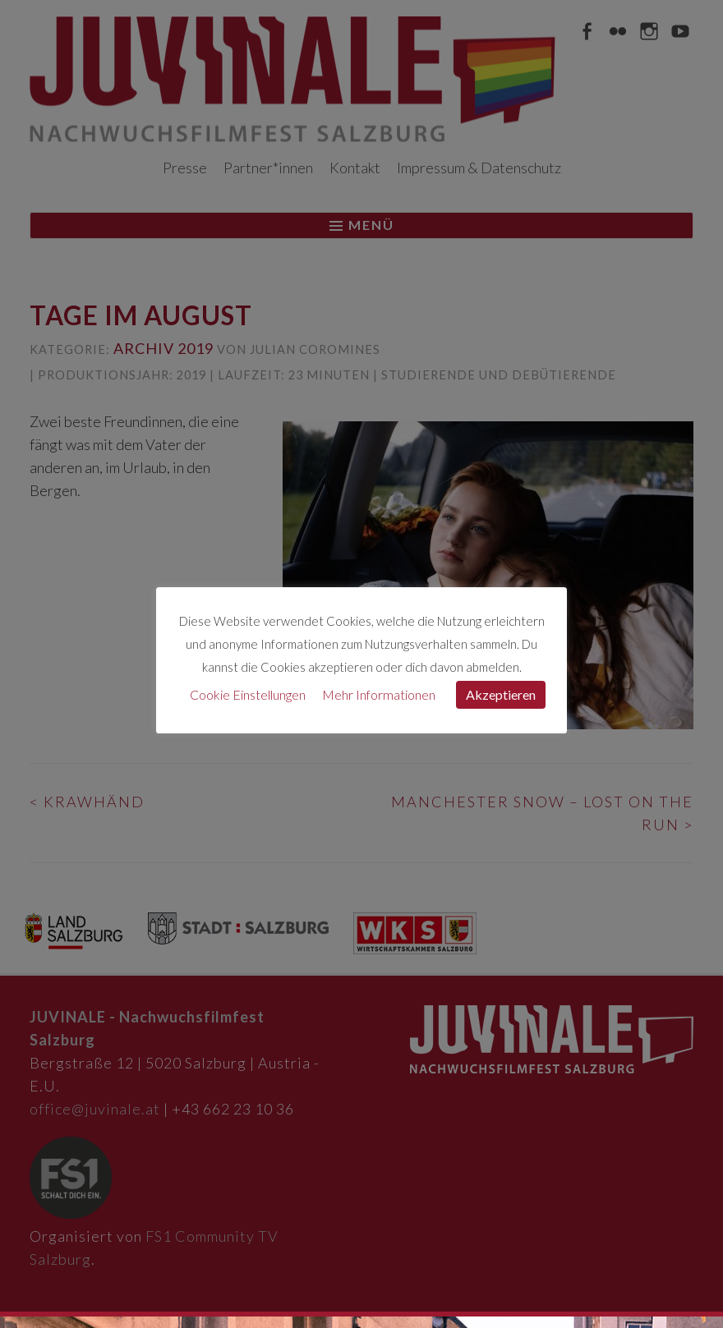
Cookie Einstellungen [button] (248, 694)
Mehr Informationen (378, 694)
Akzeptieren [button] (501, 694)
